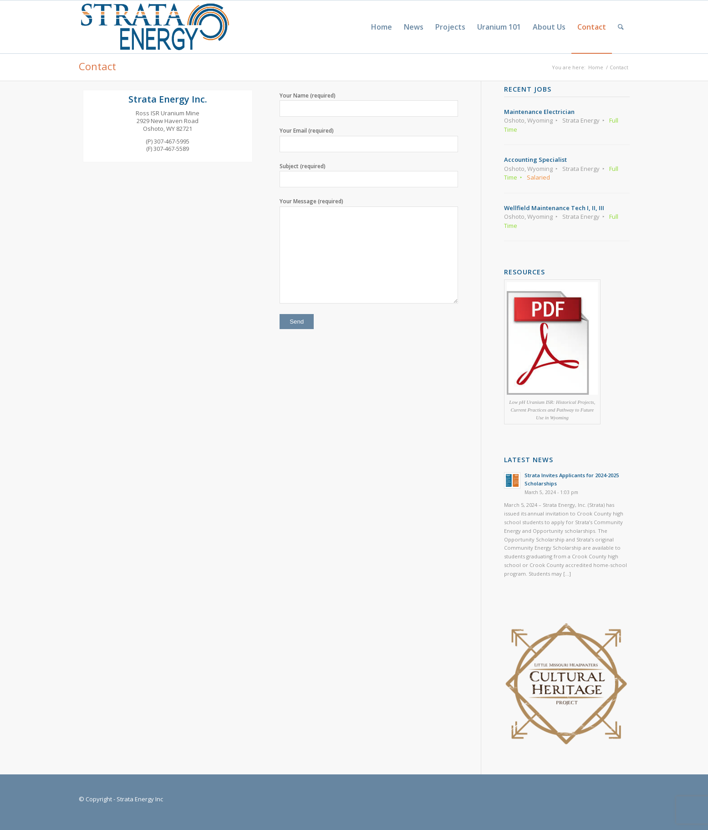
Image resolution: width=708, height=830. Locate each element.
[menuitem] (381, 26)
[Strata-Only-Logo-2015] (154, 26)
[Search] (621, 26)
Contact (97, 66)
